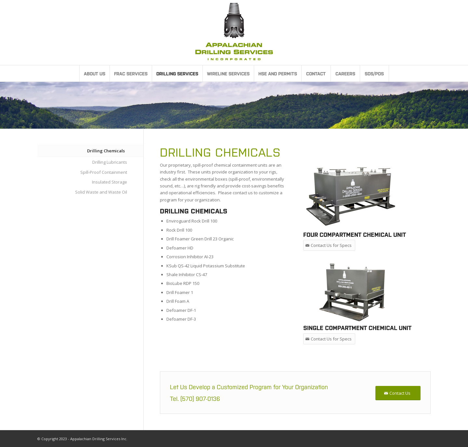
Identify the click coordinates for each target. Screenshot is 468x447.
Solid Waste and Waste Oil (101, 192)
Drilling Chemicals (106, 151)
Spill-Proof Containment (103, 172)
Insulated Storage (109, 182)
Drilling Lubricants (109, 162)
